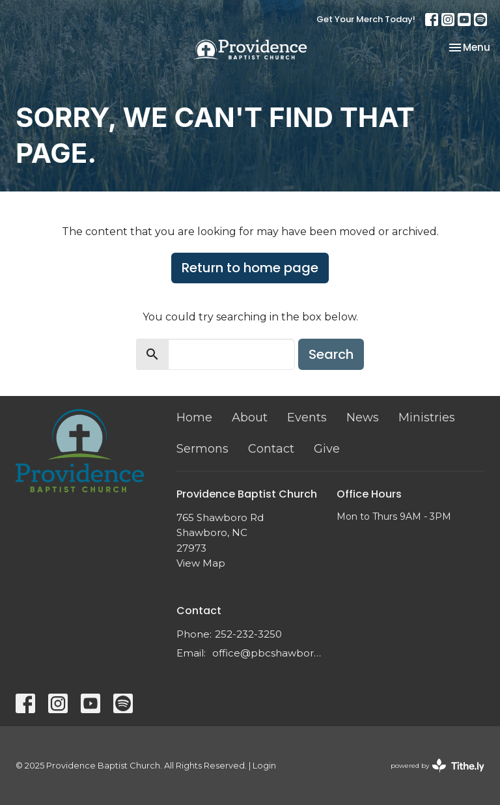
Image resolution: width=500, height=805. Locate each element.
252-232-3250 (248, 634)
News (362, 417)
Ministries (426, 417)
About (250, 417)
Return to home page (250, 268)
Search (331, 354)
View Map (200, 563)
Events (307, 417)
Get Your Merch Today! (365, 19)
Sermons (202, 449)
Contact (271, 449)
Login (264, 765)
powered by (437, 765)
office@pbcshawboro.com (268, 653)
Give (327, 449)
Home (194, 417)
